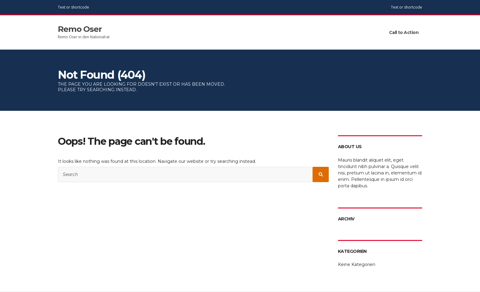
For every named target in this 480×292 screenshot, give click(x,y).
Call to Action (403, 32)
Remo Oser (80, 29)
